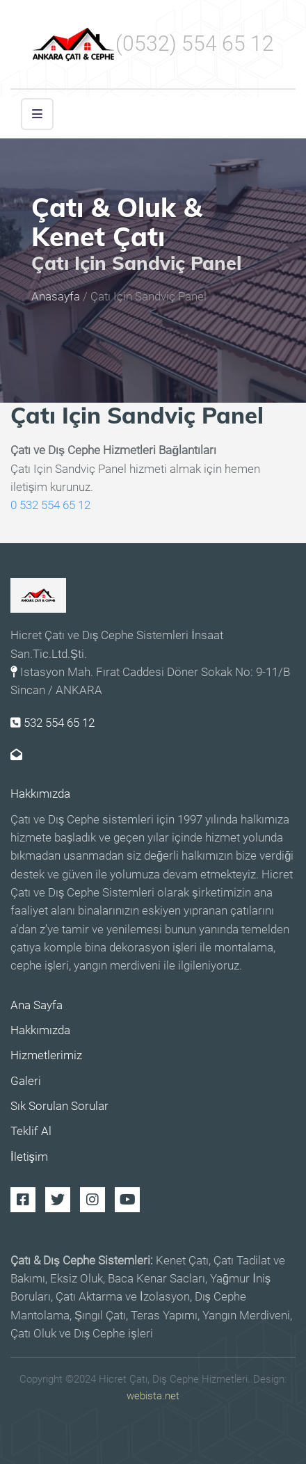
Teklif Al (30, 1131)
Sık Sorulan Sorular (59, 1106)
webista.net (153, 1396)
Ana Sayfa (36, 1005)
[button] (37, 114)
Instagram (92, 1199)
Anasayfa (55, 297)
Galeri (25, 1081)
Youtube (127, 1199)
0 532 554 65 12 (50, 505)
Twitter (57, 1199)
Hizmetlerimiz (46, 1055)
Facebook (22, 1199)
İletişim (29, 1157)
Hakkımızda (40, 794)
